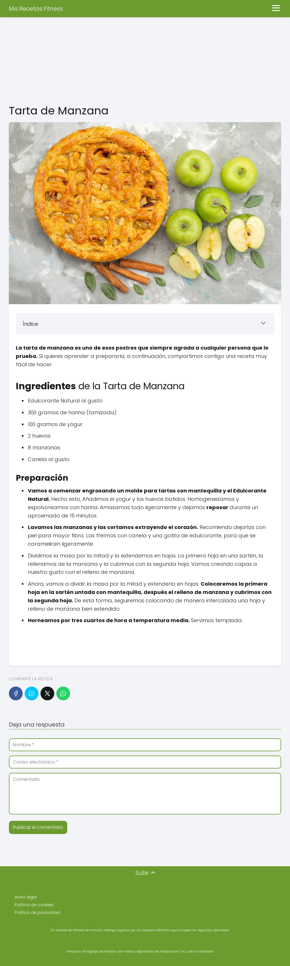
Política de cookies (34, 905)
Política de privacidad (37, 912)
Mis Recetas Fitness (36, 9)
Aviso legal (26, 897)
